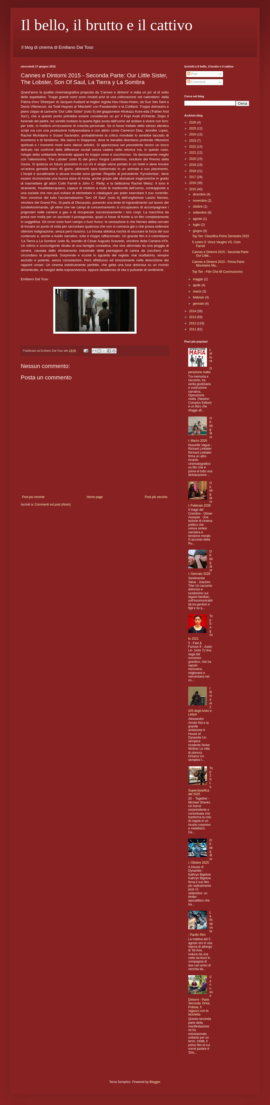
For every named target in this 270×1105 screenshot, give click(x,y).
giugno (198, 231)
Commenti (196, 82)
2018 (193, 171)
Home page (95, 497)
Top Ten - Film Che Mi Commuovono (217, 272)
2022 (193, 146)
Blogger (155, 1082)
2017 (193, 177)
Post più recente (33, 497)
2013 (193, 317)
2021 (193, 152)
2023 (193, 140)
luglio (197, 225)
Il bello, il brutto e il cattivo (107, 24)
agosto (198, 219)
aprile (197, 285)
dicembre (200, 194)
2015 (193, 189)
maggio (198, 279)
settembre (200, 212)
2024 (193, 134)
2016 (193, 183)
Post (192, 74)
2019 (193, 165)
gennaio (199, 303)
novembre (200, 200)
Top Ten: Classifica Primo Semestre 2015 (220, 236)
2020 (193, 159)
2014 (193, 311)
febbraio (199, 297)
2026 (193, 122)
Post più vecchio (156, 497)
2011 (193, 329)
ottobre (198, 206)
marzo (198, 291)
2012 (193, 323)
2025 (193, 128)
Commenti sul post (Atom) (53, 504)
